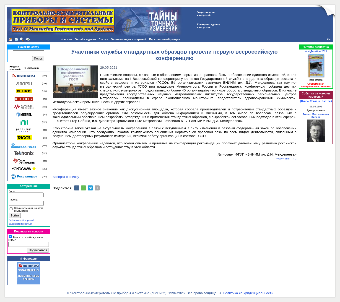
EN (328, 39)
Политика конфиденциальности (248, 293)
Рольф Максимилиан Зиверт (316, 115)
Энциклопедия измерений (128, 39)
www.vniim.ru (286, 158)
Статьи (103, 39)
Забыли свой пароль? (21, 220)
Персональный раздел (164, 39)
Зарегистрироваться (20, 223)
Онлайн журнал (85, 39)
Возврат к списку (65, 177)
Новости (66, 39)
